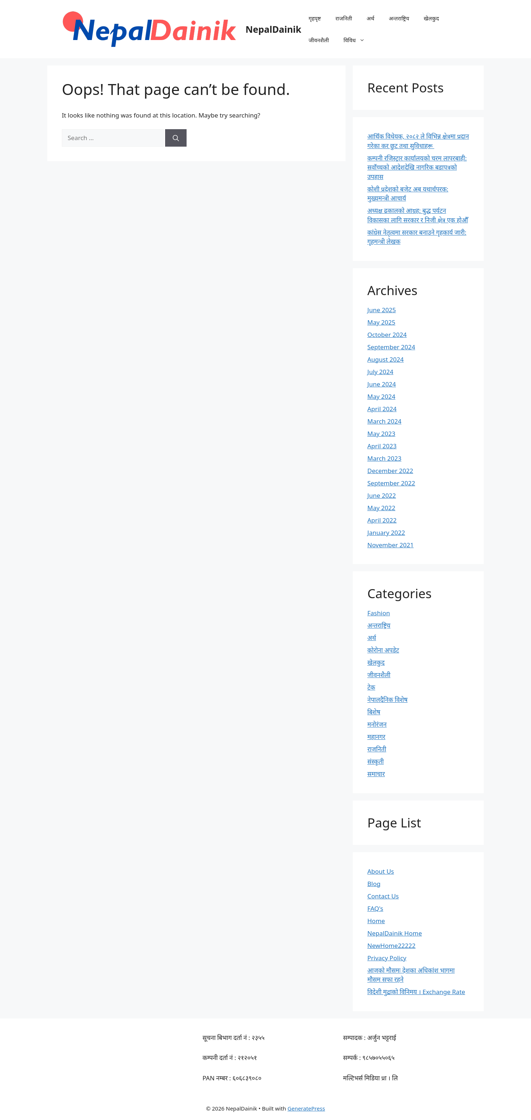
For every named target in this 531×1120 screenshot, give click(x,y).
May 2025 (381, 322)
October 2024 (387, 334)
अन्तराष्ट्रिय (399, 18)
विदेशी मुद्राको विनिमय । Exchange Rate (416, 992)
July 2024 (380, 372)
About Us (380, 871)
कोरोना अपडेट (383, 650)
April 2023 (381, 446)
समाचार (376, 774)
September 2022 (391, 483)
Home (376, 921)
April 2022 (381, 520)
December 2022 (390, 470)
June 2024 (381, 384)
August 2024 (385, 359)
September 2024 (391, 347)
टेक (371, 687)
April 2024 (381, 409)
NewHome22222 (391, 945)
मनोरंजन (377, 724)
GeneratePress (306, 1108)
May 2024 (381, 396)
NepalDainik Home (394, 933)
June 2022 (381, 495)
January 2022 (386, 532)
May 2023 (381, 433)
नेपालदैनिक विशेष (387, 699)
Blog (373, 883)
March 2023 (384, 458)
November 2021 (390, 545)
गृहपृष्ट (314, 18)
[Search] (176, 138)
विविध (357, 40)
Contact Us (383, 896)
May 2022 (381, 508)
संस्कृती (375, 761)
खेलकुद (431, 18)
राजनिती (343, 18)
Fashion (378, 613)
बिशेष (373, 712)
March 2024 (384, 421)
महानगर (376, 736)
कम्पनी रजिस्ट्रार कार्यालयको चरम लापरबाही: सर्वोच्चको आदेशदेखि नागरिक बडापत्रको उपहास (417, 167)
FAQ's (375, 908)
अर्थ (370, 18)
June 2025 (381, 310)
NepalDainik (273, 29)
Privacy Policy (386, 958)
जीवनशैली (318, 40)
